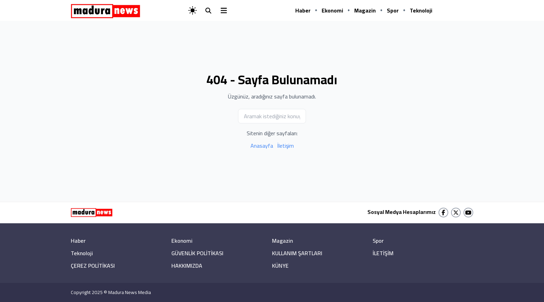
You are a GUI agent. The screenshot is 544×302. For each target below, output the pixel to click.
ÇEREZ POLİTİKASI (93, 265)
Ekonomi (332, 10)
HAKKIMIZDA (186, 265)
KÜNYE (280, 265)
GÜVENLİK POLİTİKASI (197, 253)
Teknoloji (421, 10)
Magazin (365, 10)
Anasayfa (261, 145)
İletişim (285, 145)
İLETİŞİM (383, 253)
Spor (393, 10)
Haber (303, 10)
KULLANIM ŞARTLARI (297, 253)
